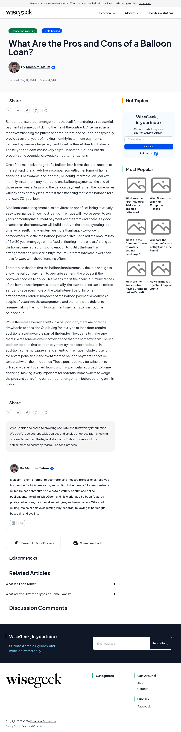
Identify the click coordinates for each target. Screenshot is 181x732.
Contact (142, 689)
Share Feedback (87, 543)
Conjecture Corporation (43, 721)
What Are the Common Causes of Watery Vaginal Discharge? (136, 247)
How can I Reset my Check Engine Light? (161, 285)
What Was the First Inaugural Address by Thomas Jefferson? (134, 205)
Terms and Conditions (33, 726)
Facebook (144, 706)
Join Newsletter (160, 13)
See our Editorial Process (34, 543)
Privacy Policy (13, 726)
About (141, 683)
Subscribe (149, 146)
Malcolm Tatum (38, 67)
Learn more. (145, 3)
